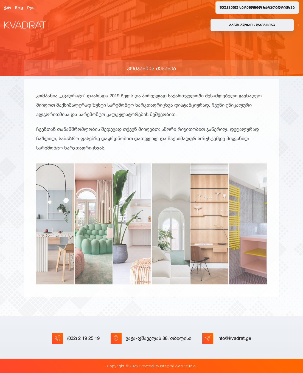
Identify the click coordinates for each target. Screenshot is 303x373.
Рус (31, 7)
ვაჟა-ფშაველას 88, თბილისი (151, 338)
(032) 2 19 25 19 (76, 338)
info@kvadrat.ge (226, 338)
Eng (19, 7)
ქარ (7, 7)
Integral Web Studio (178, 366)
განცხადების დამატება (252, 25)
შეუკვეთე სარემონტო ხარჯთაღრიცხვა (257, 7)
